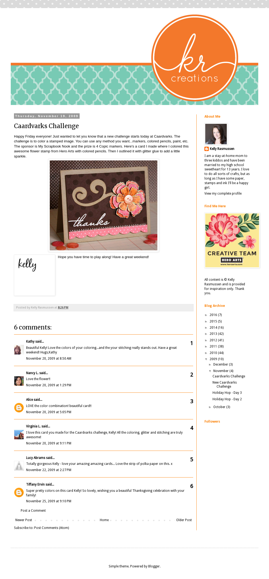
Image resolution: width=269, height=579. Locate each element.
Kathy (30, 341)
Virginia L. (33, 426)
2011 (214, 346)
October (219, 407)
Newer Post (23, 520)
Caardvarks (163, 136)
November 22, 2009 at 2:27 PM (48, 470)
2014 (214, 327)
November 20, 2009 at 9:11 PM (48, 443)
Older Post (184, 520)
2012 (214, 340)
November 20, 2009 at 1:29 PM (48, 385)
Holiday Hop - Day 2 (227, 399)
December (221, 364)
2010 (214, 353)
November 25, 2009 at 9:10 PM (48, 501)
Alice (30, 400)
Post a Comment (33, 511)
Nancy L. (32, 373)
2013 (214, 334)
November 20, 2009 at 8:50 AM (48, 358)
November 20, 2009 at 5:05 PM (48, 412)
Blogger (154, 566)
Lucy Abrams (35, 458)
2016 (214, 315)
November (221, 371)
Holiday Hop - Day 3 (227, 393)
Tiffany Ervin (35, 484)
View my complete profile (223, 193)
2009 (214, 359)
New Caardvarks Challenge (225, 384)
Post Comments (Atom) (51, 528)
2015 (214, 321)
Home (104, 520)
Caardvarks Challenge (229, 376)
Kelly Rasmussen (222, 149)
